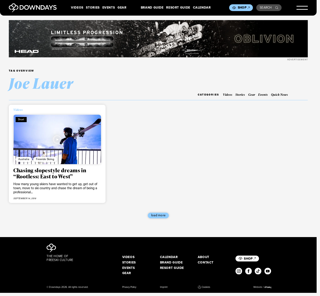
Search (269, 7)
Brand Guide (152, 8)
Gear (122, 8)
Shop (244, 7)
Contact (206, 263)
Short (21, 119)
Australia (23, 159)
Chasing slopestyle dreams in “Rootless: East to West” (49, 173)
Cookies (204, 287)
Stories (92, 8)
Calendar (202, 8)
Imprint (164, 287)
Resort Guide (178, 8)
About (203, 257)
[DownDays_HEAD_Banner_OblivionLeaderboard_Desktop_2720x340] (158, 38)
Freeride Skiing (45, 159)
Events (108, 8)
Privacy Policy (129, 287)
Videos (77, 8)
